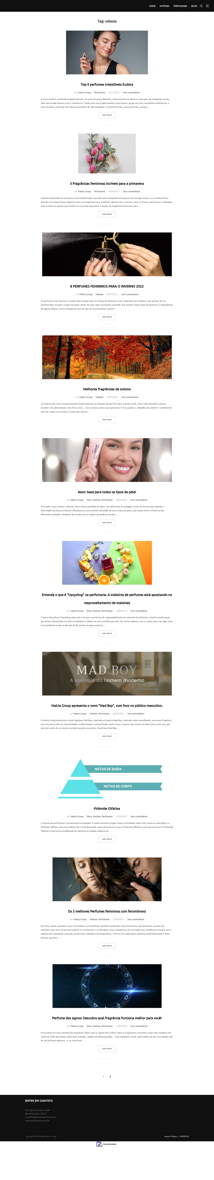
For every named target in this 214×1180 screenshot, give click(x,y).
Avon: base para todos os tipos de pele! (107, 490)
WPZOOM (184, 1168)
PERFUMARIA (180, 6)
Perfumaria (99, 92)
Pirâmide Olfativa (107, 823)
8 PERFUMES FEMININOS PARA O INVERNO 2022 (107, 285)
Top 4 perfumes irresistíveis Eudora (107, 83)
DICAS (194, 6)
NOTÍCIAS (164, 6)
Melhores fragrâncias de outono (107, 388)
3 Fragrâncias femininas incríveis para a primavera (107, 182)
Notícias (99, 294)
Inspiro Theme (170, 1168)
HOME (152, 6)
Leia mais (109, 115)
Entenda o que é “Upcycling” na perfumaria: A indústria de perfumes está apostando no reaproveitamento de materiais (107, 601)
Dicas (89, 499)
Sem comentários (131, 92)
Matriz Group (84, 92)
